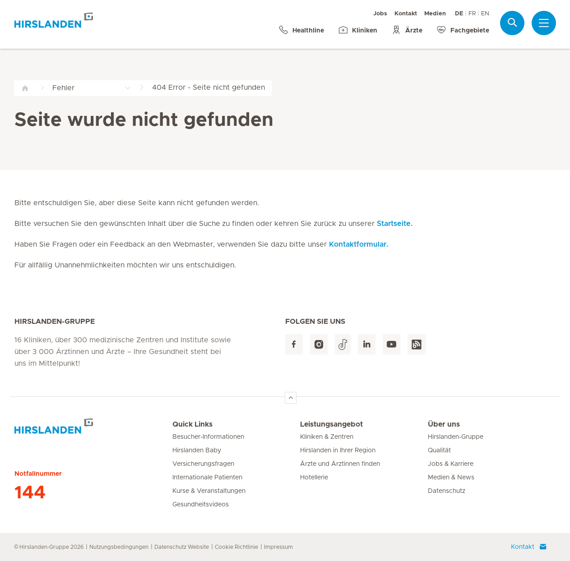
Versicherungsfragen (203, 464)
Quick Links (192, 424)
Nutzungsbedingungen (118, 547)
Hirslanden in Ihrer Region (337, 450)
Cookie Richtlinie (236, 547)
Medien (435, 14)
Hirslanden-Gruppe (455, 437)
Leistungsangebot (331, 424)
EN (485, 14)
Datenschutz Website (181, 547)
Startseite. (394, 223)
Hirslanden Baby (196, 450)
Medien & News (451, 477)
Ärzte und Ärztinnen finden (340, 464)
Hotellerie (314, 477)
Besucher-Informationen (208, 437)
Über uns (444, 424)
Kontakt (405, 14)
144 (30, 493)
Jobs (380, 14)
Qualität (439, 450)
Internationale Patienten (207, 477)
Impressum (278, 547)
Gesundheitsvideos (200, 504)
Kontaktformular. (358, 244)
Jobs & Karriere (450, 464)
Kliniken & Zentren (326, 437)
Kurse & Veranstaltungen (209, 491)
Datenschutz (446, 491)
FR (472, 14)
